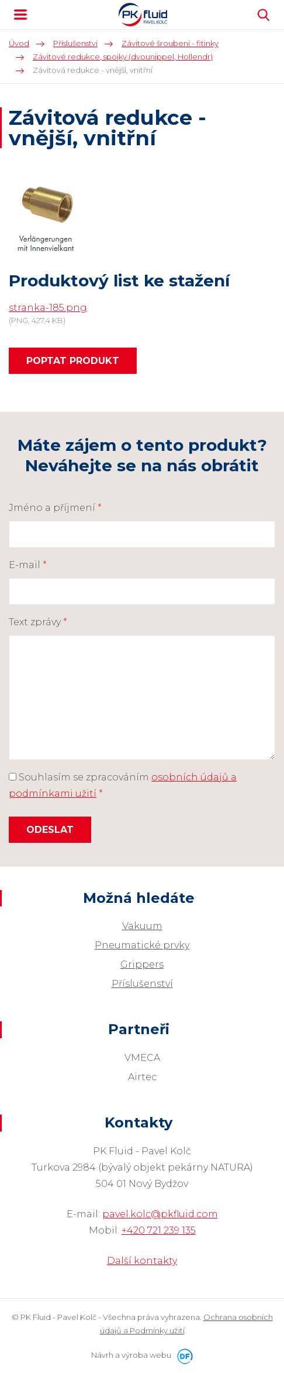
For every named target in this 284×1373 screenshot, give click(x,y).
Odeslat (50, 829)
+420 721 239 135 (159, 1230)
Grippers (142, 964)
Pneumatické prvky (142, 945)
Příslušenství (142, 983)
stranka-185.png (48, 307)
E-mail (28, 564)
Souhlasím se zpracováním (123, 785)
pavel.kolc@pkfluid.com (160, 1214)
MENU (20, 14)
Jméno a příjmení (55, 507)
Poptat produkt (72, 360)
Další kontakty (142, 1260)
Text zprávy (38, 622)
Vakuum (142, 925)
